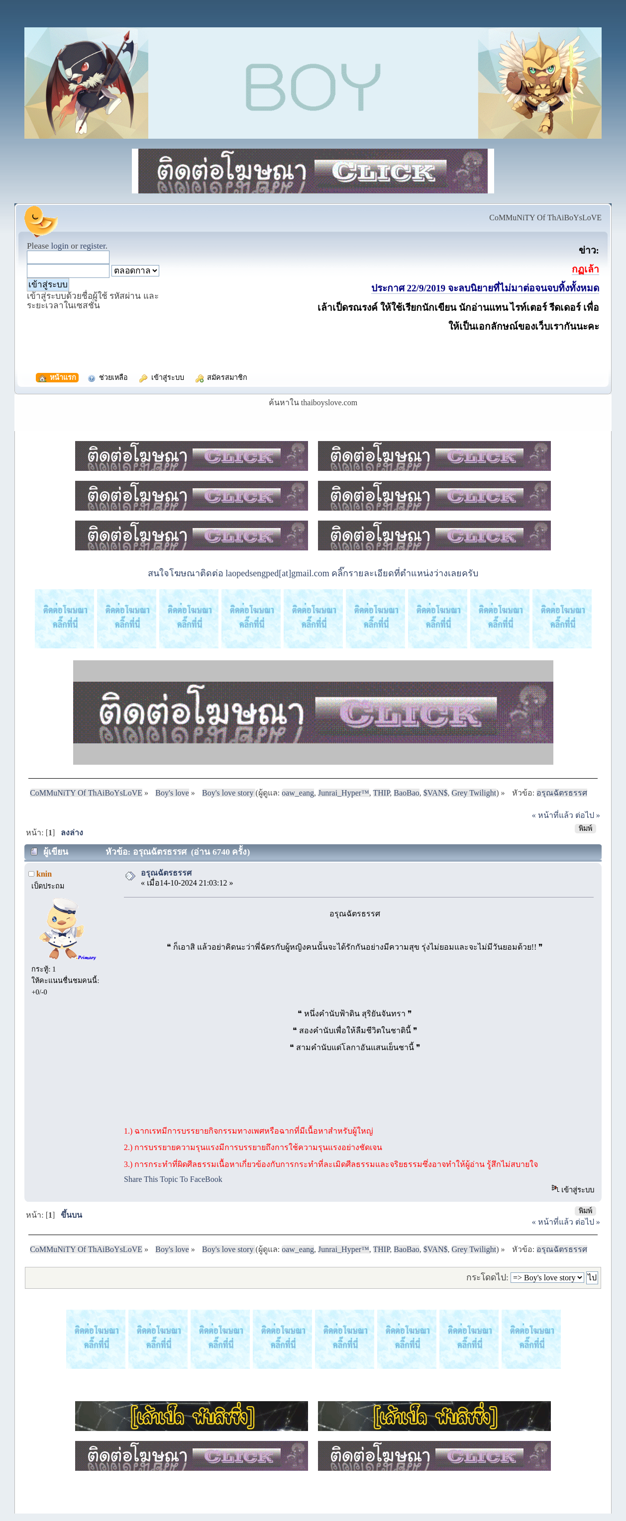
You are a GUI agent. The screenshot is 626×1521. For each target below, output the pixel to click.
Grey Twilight (473, 793)
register (92, 246)
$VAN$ (435, 793)
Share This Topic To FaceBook (173, 1179)
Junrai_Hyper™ (343, 793)
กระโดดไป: (487, 1277)
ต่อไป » (587, 815)
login (60, 246)
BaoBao (406, 793)
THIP (381, 793)
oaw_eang (298, 793)
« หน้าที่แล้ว (552, 815)
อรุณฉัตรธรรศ (166, 873)
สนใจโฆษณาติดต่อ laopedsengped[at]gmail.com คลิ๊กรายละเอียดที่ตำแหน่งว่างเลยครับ (313, 573)
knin (44, 874)
